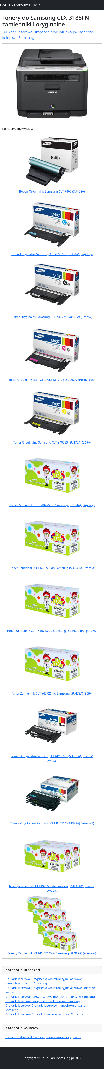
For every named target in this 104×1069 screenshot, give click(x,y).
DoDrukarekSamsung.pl (21, 5)
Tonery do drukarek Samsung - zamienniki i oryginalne (43, 1037)
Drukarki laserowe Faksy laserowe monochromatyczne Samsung (50, 997)
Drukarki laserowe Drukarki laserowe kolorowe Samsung (44, 1014)
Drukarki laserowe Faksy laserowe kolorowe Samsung (42, 1001)
